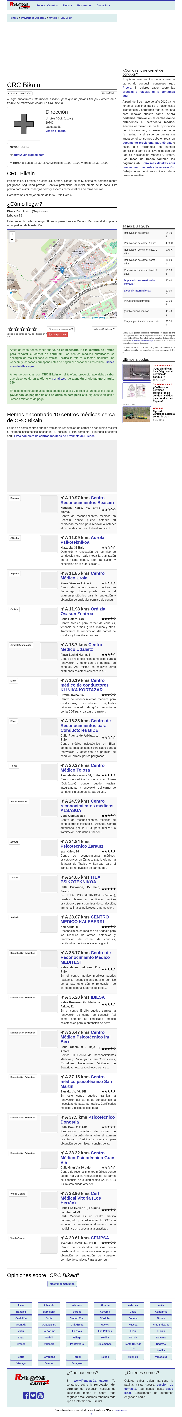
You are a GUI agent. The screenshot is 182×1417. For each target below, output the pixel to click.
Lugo (21, 1337)
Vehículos (158, 408)
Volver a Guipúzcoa (104, 329)
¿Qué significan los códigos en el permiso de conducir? (163, 372)
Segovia (161, 1344)
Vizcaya (21, 1363)
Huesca (133, 1324)
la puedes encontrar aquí (142, 341)
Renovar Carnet (47, 5)
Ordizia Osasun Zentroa (83, 611)
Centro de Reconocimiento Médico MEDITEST (86, 957)
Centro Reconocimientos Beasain (87, 500)
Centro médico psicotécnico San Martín (86, 1081)
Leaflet (84, 317)
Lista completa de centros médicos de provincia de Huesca (54, 436)
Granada (21, 1324)
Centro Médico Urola (83, 575)
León (133, 1331)
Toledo (105, 1356)
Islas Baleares (161, 1324)
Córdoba (105, 1318)
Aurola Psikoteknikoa (82, 540)
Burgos (77, 1311)
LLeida (161, 1331)
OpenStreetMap (98, 317)
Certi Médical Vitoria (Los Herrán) (81, 1198)
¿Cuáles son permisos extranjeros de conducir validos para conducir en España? (163, 394)
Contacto (103, 5)
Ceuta (49, 1318)
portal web (59, 378)
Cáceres (105, 1311)
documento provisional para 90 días (147, 142)
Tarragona (49, 1356)
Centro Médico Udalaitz (81, 647)
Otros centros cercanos (61, 329)
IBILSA (98, 997)
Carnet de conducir (162, 365)
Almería (104, 1305)
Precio (127, 87)
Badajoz (21, 1311)
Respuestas (84, 5)
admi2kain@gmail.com (29, 154)
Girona (161, 1318)
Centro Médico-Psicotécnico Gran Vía (87, 1157)
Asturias (133, 1305)
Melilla (105, 1337)
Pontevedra (77, 1344)
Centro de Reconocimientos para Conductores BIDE (86, 725)
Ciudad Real (77, 1318)
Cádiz (133, 1311)
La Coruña (49, 1331)
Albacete (49, 1305)
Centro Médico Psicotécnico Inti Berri (86, 1037)
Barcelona (49, 1311)
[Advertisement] (62, 52)
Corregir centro (57, 334)
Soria (21, 1356)
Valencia (133, 1356)
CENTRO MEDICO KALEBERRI (85, 919)
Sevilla (161, 1350)
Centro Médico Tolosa (83, 767)
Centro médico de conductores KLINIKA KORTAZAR (85, 685)
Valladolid (161, 1356)
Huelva (105, 1324)
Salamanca (104, 1344)
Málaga (77, 1337)
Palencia (49, 1344)
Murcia (133, 1337)
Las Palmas (105, 1331)
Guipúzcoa (77, 1324)
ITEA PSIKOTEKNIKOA (80, 879)
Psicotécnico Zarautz (82, 846)
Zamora (49, 1363)
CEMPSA (100, 1237)
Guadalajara (49, 1324)
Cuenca (133, 1318)
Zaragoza (76, 1363)
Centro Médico (109, 93)
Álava (21, 1305)
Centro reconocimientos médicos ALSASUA (87, 806)
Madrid (49, 1337)
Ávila (161, 1305)
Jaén (21, 1331)
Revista (67, 5)
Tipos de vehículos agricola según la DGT (164, 414)
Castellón (21, 1318)
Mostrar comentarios (62, 1283)
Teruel (77, 1356)
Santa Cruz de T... (133, 1346)
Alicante (77, 1305)
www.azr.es (120, 1410)
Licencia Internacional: (137, 290)
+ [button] (12, 234)
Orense (21, 1344)
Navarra (161, 1337)
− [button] (12, 240)
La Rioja (77, 1331)
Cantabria (161, 1311)
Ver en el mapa (56, 130)
